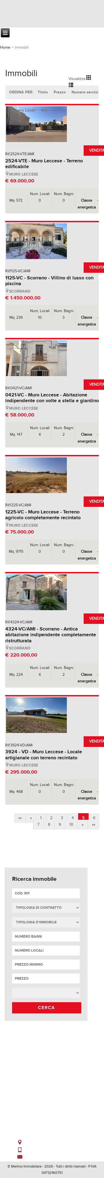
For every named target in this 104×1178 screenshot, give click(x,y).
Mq (44, 110)
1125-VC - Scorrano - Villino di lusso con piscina (49, 281)
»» (93, 825)
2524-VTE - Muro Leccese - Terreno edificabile (44, 164)
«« (19, 818)
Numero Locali (22, 110)
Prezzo (60, 92)
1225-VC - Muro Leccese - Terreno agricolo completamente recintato (43, 515)
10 (71, 825)
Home (5, 47)
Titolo (43, 92)
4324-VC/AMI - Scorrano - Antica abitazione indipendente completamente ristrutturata (50, 635)
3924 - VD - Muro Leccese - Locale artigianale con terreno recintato (43, 755)
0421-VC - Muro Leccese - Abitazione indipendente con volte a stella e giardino (52, 398)
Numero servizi (85, 92)
